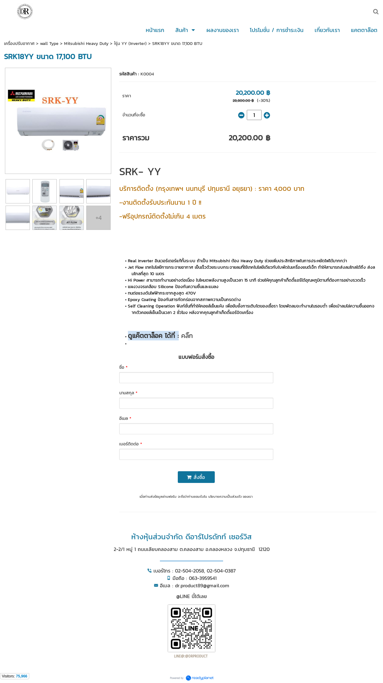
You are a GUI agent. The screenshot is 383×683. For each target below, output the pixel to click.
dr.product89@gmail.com (202, 585)
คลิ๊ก (186, 335)
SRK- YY (140, 171)
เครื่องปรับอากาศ (19, 43)
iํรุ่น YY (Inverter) (130, 43)
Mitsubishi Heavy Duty (86, 43)
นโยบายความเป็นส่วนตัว (225, 496)
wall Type (49, 43)
